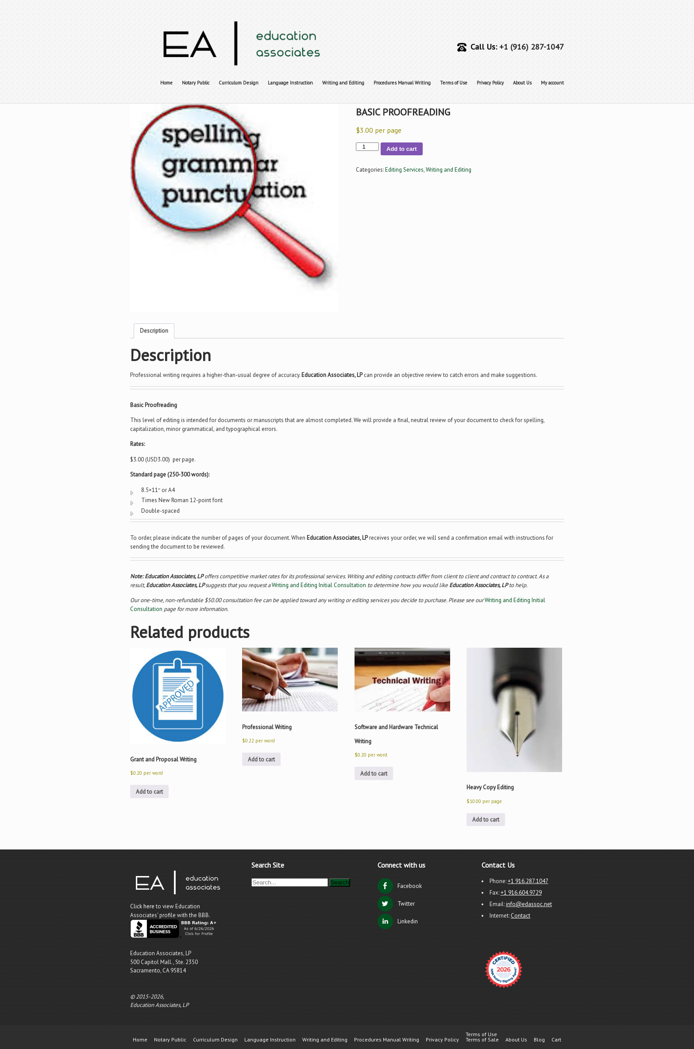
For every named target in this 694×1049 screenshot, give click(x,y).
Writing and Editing (343, 83)
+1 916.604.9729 (521, 892)
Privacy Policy (490, 83)
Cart (556, 1039)
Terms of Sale (482, 1039)
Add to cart (401, 149)
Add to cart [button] (149, 791)
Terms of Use (453, 83)
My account (552, 83)
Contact (520, 915)
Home (166, 83)
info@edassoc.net (529, 904)
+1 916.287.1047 (528, 881)
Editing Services (404, 169)
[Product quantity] (367, 146)
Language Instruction (290, 83)
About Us (522, 83)
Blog (539, 1039)
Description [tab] (154, 330)
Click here (143, 906)
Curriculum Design (238, 83)
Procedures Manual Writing (402, 83)
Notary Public (195, 83)
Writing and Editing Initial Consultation (319, 585)
